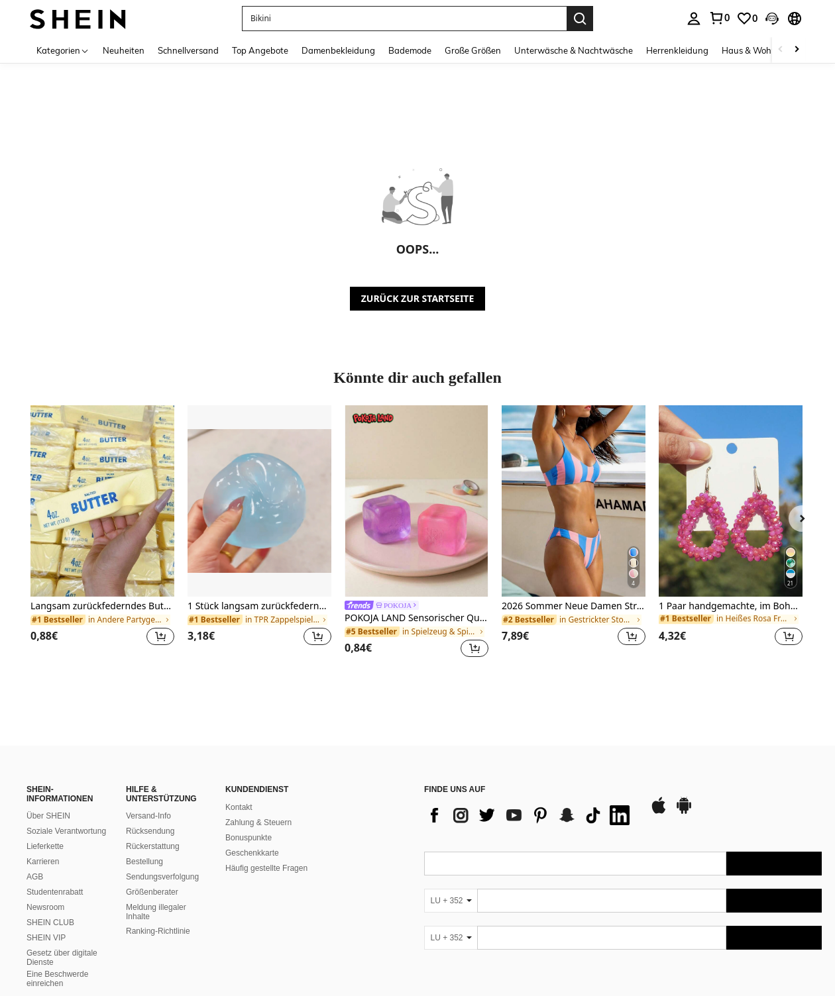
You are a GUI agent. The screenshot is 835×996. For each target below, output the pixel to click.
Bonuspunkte (248, 837)
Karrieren (43, 861)
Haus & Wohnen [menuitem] (754, 50)
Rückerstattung (153, 846)
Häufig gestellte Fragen (266, 868)
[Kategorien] (63, 50)
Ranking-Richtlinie (158, 931)
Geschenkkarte (252, 853)
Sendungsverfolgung (162, 876)
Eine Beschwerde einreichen (57, 979)
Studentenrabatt (55, 892)
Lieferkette (45, 846)
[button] (404, 18)
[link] (719, 18)
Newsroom (45, 907)
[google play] (684, 812)
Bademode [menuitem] (409, 50)
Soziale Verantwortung (66, 831)
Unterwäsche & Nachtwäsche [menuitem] (573, 50)
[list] (530, 815)
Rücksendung (150, 831)
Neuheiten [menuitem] (123, 50)
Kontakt (238, 807)
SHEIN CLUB (50, 922)
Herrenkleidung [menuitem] (677, 50)
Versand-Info (148, 816)
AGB (35, 876)
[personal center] (694, 18)
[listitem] (102, 533)
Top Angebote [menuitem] (260, 50)
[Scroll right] (796, 50)
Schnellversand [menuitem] (188, 50)
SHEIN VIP (46, 937)
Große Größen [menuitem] (473, 50)
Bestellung (144, 861)
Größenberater (152, 892)
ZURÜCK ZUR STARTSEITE (417, 298)
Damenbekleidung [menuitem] (338, 50)
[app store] (658, 812)
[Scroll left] (780, 50)
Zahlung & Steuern (258, 822)
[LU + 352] (450, 901)
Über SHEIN (48, 816)
